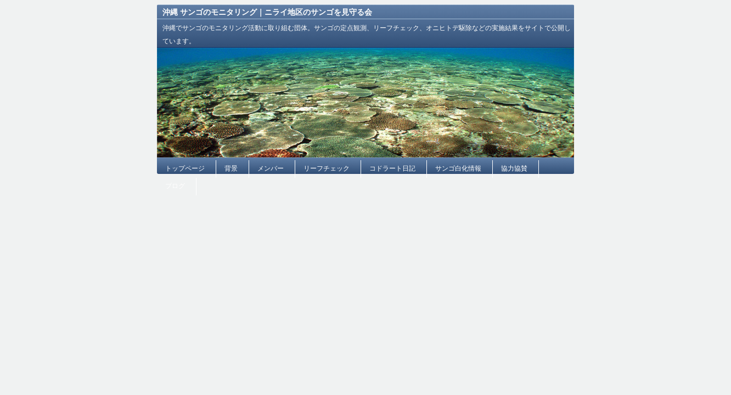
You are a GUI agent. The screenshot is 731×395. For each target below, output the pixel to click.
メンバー (270, 168)
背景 (231, 168)
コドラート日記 (392, 168)
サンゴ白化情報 (458, 168)
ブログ (175, 186)
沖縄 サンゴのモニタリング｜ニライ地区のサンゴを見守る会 (267, 12)
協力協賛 (514, 168)
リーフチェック (326, 168)
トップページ (185, 168)
